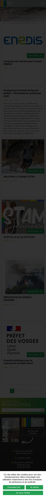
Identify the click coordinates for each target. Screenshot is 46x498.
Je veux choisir (23, 493)
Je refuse (34, 487)
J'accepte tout (13, 487)
